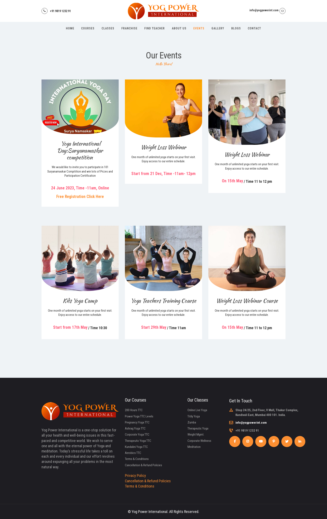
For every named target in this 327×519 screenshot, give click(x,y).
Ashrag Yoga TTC (135, 428)
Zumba (191, 422)
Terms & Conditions (137, 459)
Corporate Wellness (199, 441)
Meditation (194, 447)
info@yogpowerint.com (251, 423)
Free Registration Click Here (80, 196)
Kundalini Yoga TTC (136, 447)
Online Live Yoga (197, 410)
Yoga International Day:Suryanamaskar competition (80, 150)
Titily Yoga (193, 416)
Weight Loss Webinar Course (247, 301)
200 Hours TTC (134, 410)
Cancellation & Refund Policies (143, 465)
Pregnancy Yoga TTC (137, 422)
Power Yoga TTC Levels (139, 416)
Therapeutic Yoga (197, 428)
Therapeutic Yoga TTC (138, 441)
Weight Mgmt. (195, 434)
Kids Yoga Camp (80, 301)
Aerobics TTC (133, 453)
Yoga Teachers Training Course (163, 301)
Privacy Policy (135, 475)
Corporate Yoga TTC (137, 434)
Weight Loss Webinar (163, 147)
